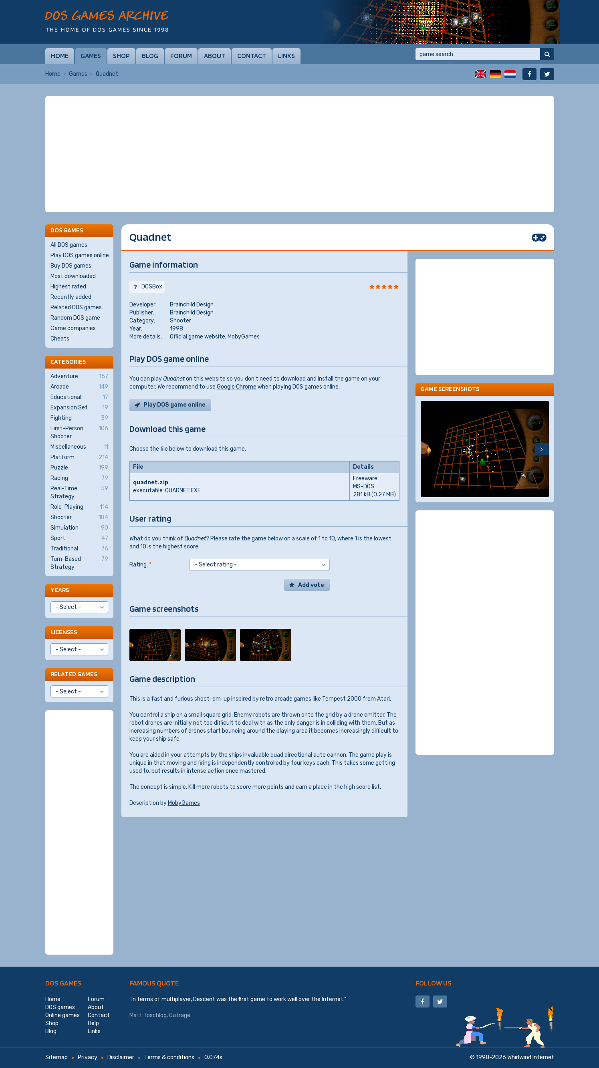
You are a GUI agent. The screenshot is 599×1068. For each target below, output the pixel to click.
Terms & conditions (169, 1057)
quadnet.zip (150, 482)
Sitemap (56, 1057)
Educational (79, 397)
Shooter (180, 320)
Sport (79, 538)
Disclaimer (120, 1057)
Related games (73, 674)
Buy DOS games (70, 265)
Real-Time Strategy (79, 492)
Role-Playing (79, 507)
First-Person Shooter (79, 432)
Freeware (365, 478)
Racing (79, 478)
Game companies (73, 328)
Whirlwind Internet (530, 1057)
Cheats (59, 338)
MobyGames (244, 336)
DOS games (63, 983)
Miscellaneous (79, 447)
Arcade (79, 387)
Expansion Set (79, 408)
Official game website (197, 336)
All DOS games (68, 245)
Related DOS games (76, 307)
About (214, 56)
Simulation (79, 528)
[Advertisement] (299, 154)
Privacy (87, 1057)
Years (59, 590)
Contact (251, 56)
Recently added (70, 297)
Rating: (140, 564)
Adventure (79, 377)
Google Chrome (236, 386)
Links (286, 56)
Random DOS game (75, 317)
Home (60, 56)
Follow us (433, 983)
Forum (181, 56)
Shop (121, 56)
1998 (176, 328)
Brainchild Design (192, 304)
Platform (79, 457)
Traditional (79, 549)
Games (91, 56)
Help (93, 1023)
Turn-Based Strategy (79, 562)
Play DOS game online (174, 404)
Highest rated (68, 286)
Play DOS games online (79, 255)
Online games (62, 1015)
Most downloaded (73, 276)
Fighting (79, 418)
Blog (150, 56)
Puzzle (79, 468)
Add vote (311, 585)
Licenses (63, 632)
